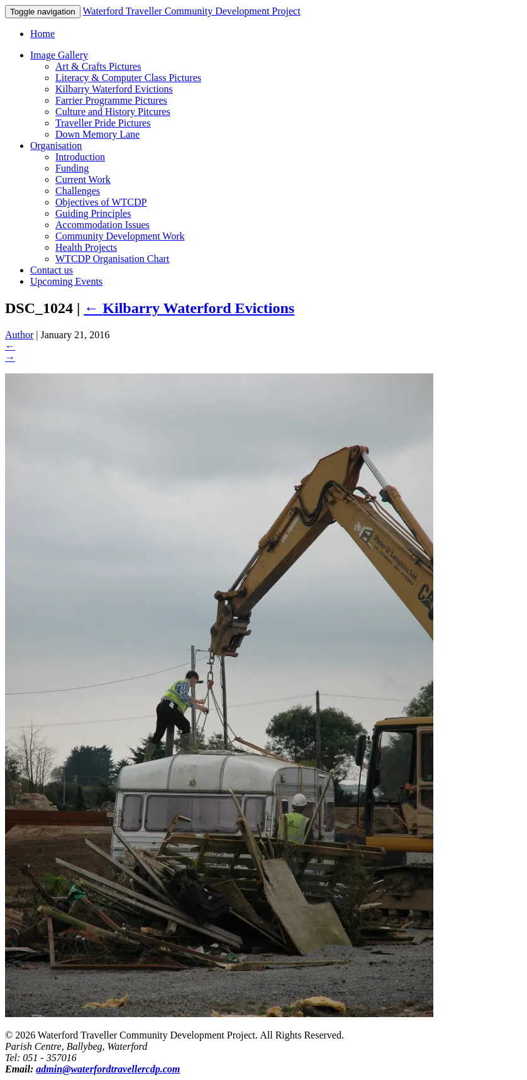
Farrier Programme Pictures (111, 100)
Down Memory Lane (97, 134)
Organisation (56, 145)
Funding (72, 168)
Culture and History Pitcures (112, 111)
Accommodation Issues (102, 224)
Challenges (77, 190)
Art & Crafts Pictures (98, 66)
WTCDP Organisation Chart (112, 258)
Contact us (51, 270)
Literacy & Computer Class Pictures (128, 77)
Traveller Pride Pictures (102, 123)
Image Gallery (59, 55)
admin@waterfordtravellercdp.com (108, 1069)
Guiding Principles (93, 213)
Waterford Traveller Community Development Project (191, 11)
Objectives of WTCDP (101, 202)
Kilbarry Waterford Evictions (114, 89)
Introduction (80, 157)
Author (19, 334)
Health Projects (86, 247)
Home (42, 33)
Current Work (83, 179)
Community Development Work (120, 236)
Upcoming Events (66, 281)
